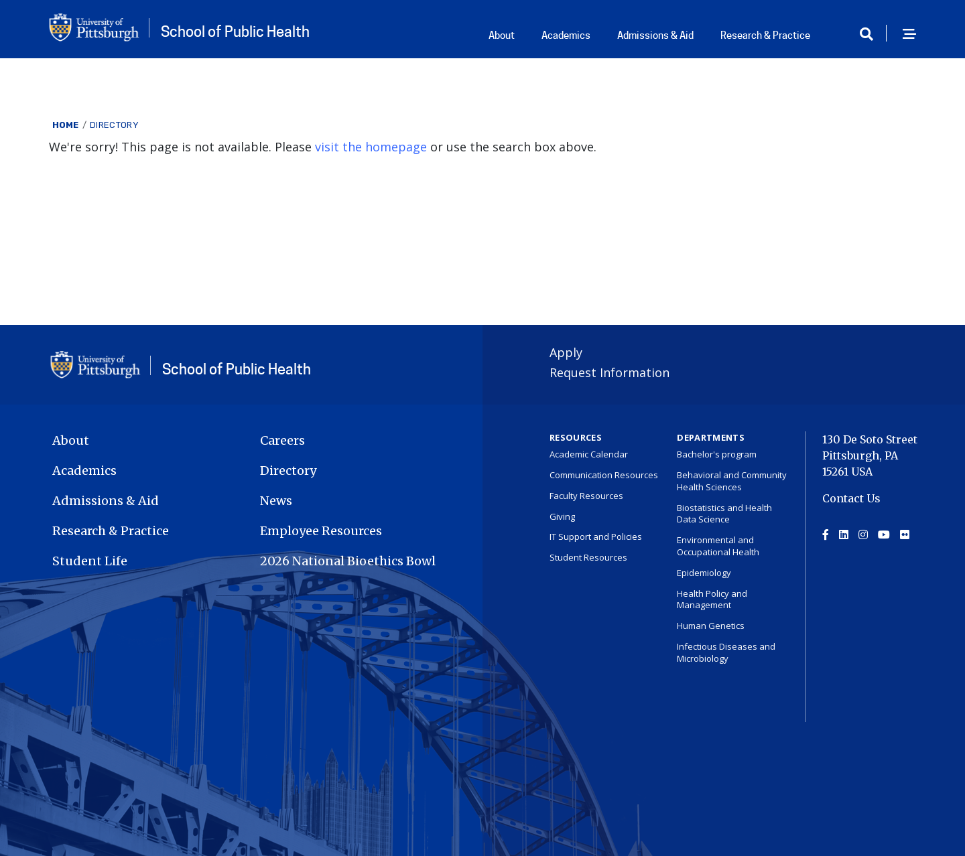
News (276, 500)
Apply (566, 352)
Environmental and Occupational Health (718, 546)
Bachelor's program (717, 454)
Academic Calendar (589, 454)
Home (65, 125)
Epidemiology (704, 573)
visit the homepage (371, 147)
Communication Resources (604, 475)
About (502, 35)
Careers (282, 440)
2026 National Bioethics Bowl (348, 561)
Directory (114, 125)
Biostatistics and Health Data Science (724, 514)
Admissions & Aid (655, 35)
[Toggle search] (871, 34)
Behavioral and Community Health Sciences (732, 481)
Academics (565, 35)
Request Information (609, 372)
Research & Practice (765, 35)
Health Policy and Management (712, 599)
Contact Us (851, 498)
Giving (562, 516)
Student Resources (588, 557)
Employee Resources (321, 531)
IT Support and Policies (596, 536)
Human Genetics (711, 626)
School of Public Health (235, 31)
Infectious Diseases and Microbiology (726, 652)
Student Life (89, 561)
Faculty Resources (586, 496)
